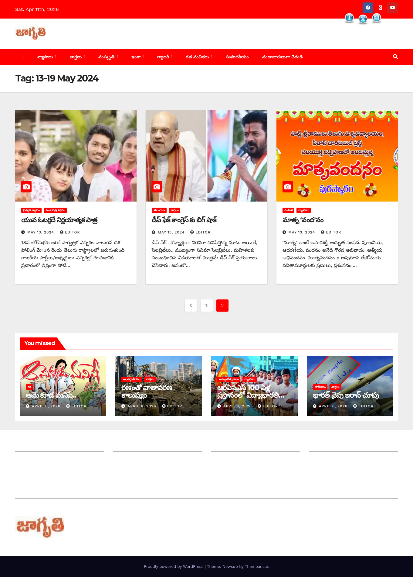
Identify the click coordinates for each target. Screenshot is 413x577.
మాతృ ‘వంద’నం (303, 220)
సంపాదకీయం (237, 57)
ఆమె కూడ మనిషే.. (51, 395)
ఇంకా (136, 57)
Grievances (322, 460)
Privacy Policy (325, 475)
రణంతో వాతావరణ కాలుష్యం (146, 391)
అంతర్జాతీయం (131, 379)
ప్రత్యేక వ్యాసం (31, 210)
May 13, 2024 (41, 232)
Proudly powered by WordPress (174, 566)
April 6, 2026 (47, 406)
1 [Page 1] (206, 305)
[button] (395, 57)
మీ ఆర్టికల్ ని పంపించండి (137, 445)
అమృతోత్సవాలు (229, 379)
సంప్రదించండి (27, 460)
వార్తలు (76, 57)
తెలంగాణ (159, 210)
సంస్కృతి (107, 57)
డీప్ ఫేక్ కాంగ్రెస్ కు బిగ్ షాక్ (184, 220)
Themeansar (256, 566)
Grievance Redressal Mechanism (348, 445)
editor (70, 232)
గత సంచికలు (198, 57)
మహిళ (288, 210)
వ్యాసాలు (45, 57)
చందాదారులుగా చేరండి (282, 57)
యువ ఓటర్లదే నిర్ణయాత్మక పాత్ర (59, 220)
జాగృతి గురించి (29, 445)
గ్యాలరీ (163, 57)
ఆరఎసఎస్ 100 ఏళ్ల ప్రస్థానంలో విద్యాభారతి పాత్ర (248, 395)
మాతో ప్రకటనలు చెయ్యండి (139, 460)
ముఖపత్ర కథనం (55, 210)
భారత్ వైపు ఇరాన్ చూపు (346, 395)
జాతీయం (320, 387)
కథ (29, 387)
